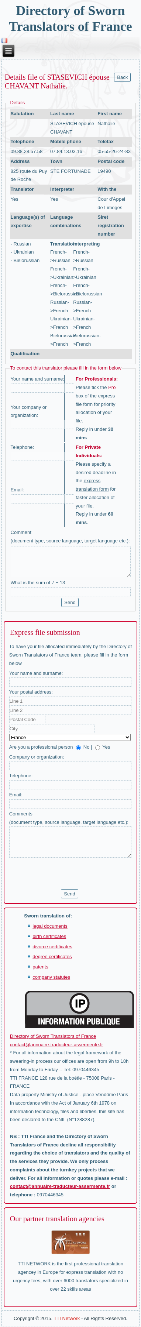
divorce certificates (52, 946)
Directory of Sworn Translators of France (53, 1036)
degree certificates (52, 956)
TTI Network (67, 1318)
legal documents (50, 926)
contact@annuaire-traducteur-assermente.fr (56, 1044)
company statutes (51, 977)
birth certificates (49, 936)
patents (40, 967)
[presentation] (65, 873)
